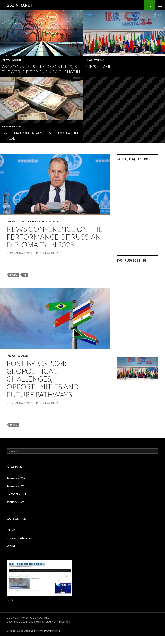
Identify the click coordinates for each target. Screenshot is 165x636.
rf (25, 274)
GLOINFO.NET (19, 5)
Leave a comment (51, 253)
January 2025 (16, 486)
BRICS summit (98, 66)
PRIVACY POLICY (28, 617)
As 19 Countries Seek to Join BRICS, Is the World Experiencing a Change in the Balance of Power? (41, 71)
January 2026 (16, 478)
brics (13, 424)
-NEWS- (6, 60)
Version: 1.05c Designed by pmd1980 (28, 630)
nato (13, 274)
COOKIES (12, 617)
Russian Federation (33, 221)
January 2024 (16, 501)
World (16, 60)
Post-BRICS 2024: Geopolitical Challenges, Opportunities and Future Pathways (43, 379)
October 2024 (16, 494)
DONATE (43, 617)
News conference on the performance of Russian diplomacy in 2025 (55, 237)
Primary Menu (160, 5)
